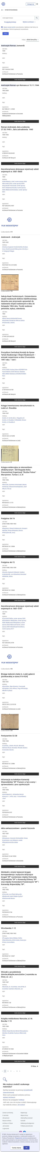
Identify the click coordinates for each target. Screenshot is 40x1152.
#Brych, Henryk (7, 488)
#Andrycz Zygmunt (8, 247)
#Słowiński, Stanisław (19, 574)
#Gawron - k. (6, 796)
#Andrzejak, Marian (21, 484)
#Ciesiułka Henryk (18, 794)
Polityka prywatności (27, 1126)
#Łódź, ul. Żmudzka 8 (8, 422)
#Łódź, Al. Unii (6, 418)
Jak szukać (21, 1105)
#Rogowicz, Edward (8, 528)
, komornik (13, 45)
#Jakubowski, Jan (7, 574)
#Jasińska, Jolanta (8, 745)
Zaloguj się (30, 4)
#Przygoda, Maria (7, 938)
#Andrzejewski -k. (7, 794)
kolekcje (21, 1100)
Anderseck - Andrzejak (10, 237)
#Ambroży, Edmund (8, 486)
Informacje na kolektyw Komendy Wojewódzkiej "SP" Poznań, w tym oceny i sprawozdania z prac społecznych (18, 782)
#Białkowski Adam (7, 896)
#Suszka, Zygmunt (7, 572)
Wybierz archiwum (29, 22)
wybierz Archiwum (9, 1097)
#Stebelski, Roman (20, 420)
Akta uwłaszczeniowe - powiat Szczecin (18, 828)
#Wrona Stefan (20, 320)
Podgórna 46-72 (8, 562)
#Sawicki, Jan (19, 989)
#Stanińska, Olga (7, 686)
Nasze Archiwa (7, 1120)
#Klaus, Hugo (17, 688)
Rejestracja (24, 1112)
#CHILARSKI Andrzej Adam (10, 369)
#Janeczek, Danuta (8, 750)
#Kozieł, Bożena (22, 747)
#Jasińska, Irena (16, 986)
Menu (37, 4)
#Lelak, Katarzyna (20, 940)
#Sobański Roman (16, 318)
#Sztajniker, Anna (7, 688)
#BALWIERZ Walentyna (9, 374)
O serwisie (5, 1115)
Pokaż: (24, 39)
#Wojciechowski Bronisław (10, 842)
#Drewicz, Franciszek (19, 686)
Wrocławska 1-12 (8, 928)
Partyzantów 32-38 (9, 736)
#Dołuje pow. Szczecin (9, 838)
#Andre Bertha (18, 247)
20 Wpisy (34, 1066)
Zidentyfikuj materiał (26, 1118)
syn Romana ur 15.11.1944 (20, 85)
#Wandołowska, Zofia (8, 940)
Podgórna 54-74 (8, 518)
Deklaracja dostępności (27, 1123)
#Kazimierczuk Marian (9, 320)
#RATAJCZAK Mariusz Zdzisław (15, 371)
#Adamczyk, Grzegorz (20, 528)
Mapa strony (24, 1115)
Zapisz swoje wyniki (9, 27)
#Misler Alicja (6, 1031)
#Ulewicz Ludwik (17, 840)
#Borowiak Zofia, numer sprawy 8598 (13, 183)
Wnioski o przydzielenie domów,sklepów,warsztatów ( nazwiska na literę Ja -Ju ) (19, 974)
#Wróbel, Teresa (7, 530)
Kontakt (23, 1120)
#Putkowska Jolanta (8, 322)
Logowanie (6, 1128)
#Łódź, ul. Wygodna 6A (17, 418)
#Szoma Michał (15, 1031)
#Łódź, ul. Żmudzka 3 (8, 420)
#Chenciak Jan (6, 894)
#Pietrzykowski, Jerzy (8, 532)
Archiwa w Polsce (8, 1123)
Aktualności (6, 1118)
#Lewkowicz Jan (7, 840)
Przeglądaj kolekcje (10, 22)
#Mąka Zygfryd (18, 896)
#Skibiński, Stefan (7, 576)
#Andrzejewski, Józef (20, 486)
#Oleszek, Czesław (18, 572)
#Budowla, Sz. (6, 986)
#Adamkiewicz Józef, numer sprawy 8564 (14, 181)
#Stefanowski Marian (8, 898)
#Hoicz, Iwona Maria (8, 942)
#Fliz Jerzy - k (14, 796)
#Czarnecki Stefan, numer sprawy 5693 (13, 618)
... (14, 1071)
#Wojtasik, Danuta (17, 530)
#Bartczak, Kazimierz (8, 484)
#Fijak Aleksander (16, 894)
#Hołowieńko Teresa (22, 838)
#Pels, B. (23, 986)
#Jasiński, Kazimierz (8, 989)
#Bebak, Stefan (17, 938)
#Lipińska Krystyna (14, 1033)
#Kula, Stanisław (12, 747)
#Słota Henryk (6, 318)
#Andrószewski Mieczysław (14, 249)
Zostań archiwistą (8, 1112)
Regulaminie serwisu (21, 1138)
